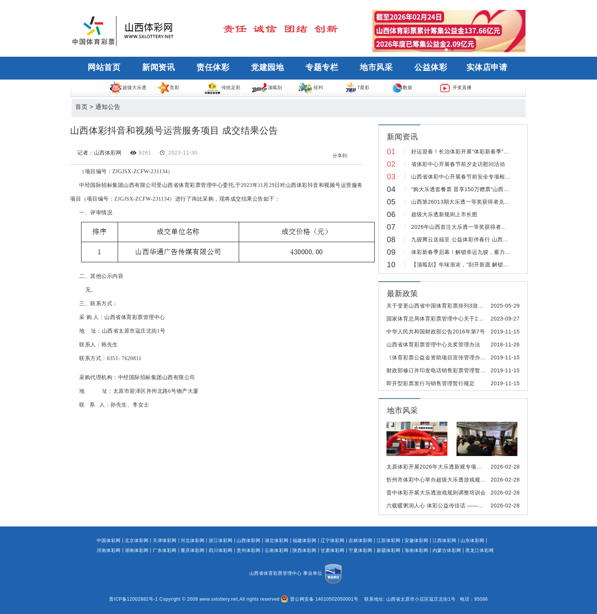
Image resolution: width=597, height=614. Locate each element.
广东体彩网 (165, 550)
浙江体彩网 (221, 540)
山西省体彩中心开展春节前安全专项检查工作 (466, 177)
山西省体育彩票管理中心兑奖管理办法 (433, 344)
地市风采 (376, 67)
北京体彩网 (137, 540)
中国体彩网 (109, 540)
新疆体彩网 (389, 550)
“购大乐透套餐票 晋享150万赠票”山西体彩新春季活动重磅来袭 (487, 189)
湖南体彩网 (137, 550)
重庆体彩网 (193, 550)
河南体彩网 (109, 550)
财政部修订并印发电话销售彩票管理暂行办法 (441, 370)
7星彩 (357, 87)
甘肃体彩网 (333, 550)
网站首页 (104, 67)
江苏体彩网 (389, 540)
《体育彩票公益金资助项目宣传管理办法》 (439, 357)
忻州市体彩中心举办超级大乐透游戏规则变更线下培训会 (455, 480)
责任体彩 (212, 67)
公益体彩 (430, 67)
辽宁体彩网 (333, 540)
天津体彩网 (165, 540)
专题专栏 (321, 67)
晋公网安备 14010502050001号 (319, 599)
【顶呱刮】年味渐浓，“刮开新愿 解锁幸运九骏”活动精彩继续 (485, 265)
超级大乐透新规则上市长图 (444, 214)
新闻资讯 (158, 67)
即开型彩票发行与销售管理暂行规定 (430, 383)
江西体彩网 (445, 540)
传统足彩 (222, 87)
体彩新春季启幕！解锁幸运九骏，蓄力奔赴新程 (469, 252)
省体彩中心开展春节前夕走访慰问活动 (458, 164)
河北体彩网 (193, 540)
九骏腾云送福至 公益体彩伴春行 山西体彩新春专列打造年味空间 (490, 239)
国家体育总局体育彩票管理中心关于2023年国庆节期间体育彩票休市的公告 (478, 319)
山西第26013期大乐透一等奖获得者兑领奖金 (466, 202)
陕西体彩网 (305, 550)
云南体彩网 (277, 550)
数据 (402, 87)
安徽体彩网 (417, 540)
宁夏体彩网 (361, 550)
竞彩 (167, 87)
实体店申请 (487, 67)
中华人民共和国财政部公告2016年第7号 (435, 332)
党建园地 (267, 67)
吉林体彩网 (361, 540)
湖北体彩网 (277, 540)
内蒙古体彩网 (447, 550)
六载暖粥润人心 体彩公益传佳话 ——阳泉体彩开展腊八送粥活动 (465, 505)
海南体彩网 (417, 550)
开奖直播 (455, 87)
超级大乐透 (128, 87)
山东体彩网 (473, 540)
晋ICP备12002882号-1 (133, 599)
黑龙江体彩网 (479, 550)
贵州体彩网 (249, 550)
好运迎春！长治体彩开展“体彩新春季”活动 (462, 151)
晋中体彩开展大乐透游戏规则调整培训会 (436, 493)
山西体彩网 (249, 540)
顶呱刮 (267, 87)
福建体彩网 (305, 540)
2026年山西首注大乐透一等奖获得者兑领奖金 (467, 227)
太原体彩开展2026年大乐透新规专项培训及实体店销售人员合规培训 (470, 467)
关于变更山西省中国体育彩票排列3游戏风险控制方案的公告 (459, 306)
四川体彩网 (221, 550)
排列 (310, 87)
